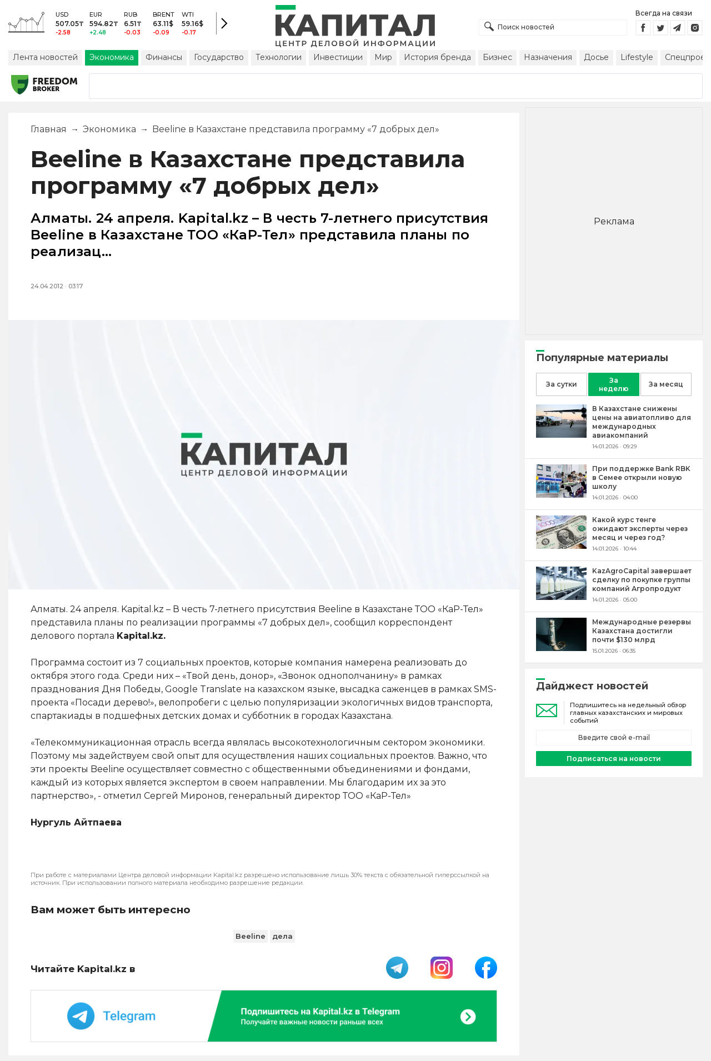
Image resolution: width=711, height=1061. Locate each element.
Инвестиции (338, 57)
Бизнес (497, 57)
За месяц (666, 384)
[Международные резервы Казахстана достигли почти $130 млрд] (561, 648)
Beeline (251, 936)
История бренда (437, 57)
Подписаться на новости (614, 758)
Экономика (111, 57)
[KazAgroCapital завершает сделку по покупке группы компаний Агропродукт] (561, 597)
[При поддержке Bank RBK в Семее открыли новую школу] (561, 494)
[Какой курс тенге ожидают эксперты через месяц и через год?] (561, 545)
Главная (49, 129)
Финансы (164, 57)
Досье (596, 57)
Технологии (279, 57)
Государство (219, 57)
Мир (383, 57)
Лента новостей (45, 57)
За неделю (614, 384)
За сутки (561, 384)
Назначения (548, 57)
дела (282, 936)
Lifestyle (636, 57)
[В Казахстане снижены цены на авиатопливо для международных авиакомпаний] (561, 434)
